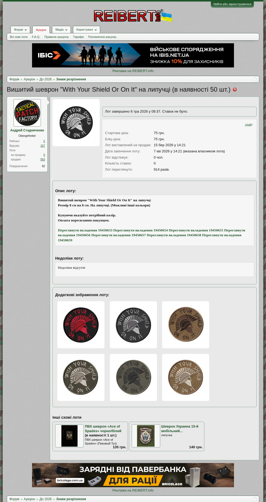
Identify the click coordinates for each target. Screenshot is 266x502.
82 (43, 166)
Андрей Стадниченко (27, 130)
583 (42, 159)
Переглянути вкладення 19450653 (85, 230)
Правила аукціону (56, 36)
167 (42, 145)
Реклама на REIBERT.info (132, 71)
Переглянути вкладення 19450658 (174, 235)
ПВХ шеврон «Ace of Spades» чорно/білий (103, 428)
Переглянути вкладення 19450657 (118, 235)
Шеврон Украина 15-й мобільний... (179, 428)
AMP (249, 125)
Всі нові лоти (18, 36)
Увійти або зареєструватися (232, 4)
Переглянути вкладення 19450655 (196, 230)
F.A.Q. (36, 36)
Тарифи (78, 36)
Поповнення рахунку (102, 36)
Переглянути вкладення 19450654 (140, 230)
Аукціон (41, 29)
